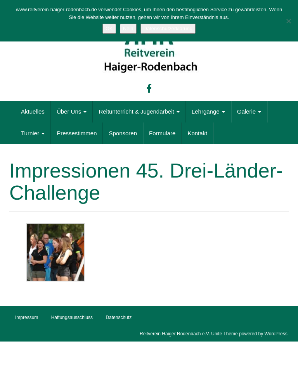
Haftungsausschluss (72, 317)
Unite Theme (224, 333)
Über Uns (72, 111)
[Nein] (288, 21)
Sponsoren (123, 133)
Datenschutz (119, 317)
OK (109, 28)
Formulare (162, 133)
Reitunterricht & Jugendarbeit (139, 111)
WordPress (276, 333)
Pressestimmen (77, 133)
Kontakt (197, 133)
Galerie (249, 111)
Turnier (33, 133)
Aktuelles (33, 111)
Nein (128, 28)
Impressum (26, 317)
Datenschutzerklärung (168, 28)
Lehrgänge (208, 111)
